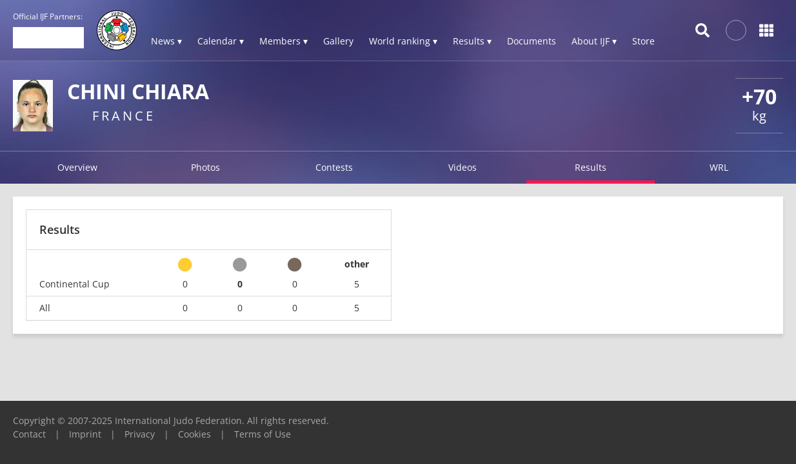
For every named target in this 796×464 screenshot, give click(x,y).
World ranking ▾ (403, 41)
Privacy (139, 434)
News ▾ (166, 41)
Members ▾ (283, 41)
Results (590, 167)
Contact (29, 434)
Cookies (194, 434)
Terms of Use (262, 434)
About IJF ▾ (594, 41)
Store (643, 41)
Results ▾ (472, 41)
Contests (334, 167)
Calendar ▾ (220, 41)
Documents (531, 41)
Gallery (338, 41)
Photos (205, 167)
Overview (77, 167)
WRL (719, 167)
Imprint (85, 434)
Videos (462, 167)
